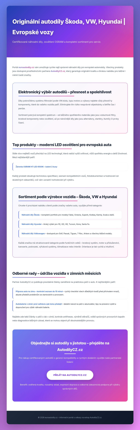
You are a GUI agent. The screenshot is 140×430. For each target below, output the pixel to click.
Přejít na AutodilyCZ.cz (70, 375)
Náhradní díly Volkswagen (33, 233)
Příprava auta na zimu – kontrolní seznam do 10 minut (39, 291)
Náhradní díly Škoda (31, 215)
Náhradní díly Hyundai (31, 224)
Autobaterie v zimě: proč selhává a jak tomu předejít (39, 304)
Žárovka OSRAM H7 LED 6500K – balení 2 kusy (36, 167)
